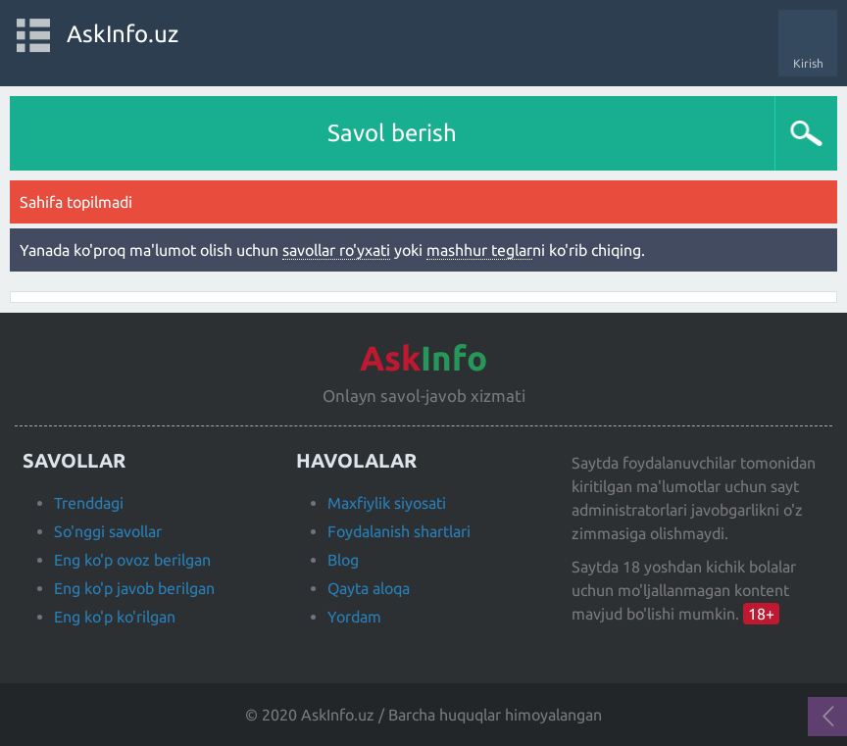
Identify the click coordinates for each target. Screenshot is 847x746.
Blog (343, 560)
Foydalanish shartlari (399, 531)
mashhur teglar (479, 250)
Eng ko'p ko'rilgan (114, 616)
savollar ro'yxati (336, 250)
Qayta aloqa (368, 588)
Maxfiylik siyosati (386, 503)
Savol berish (392, 133)
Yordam (354, 616)
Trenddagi (89, 503)
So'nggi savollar (108, 531)
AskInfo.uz (122, 34)
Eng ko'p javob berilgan (134, 588)
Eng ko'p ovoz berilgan (132, 560)
